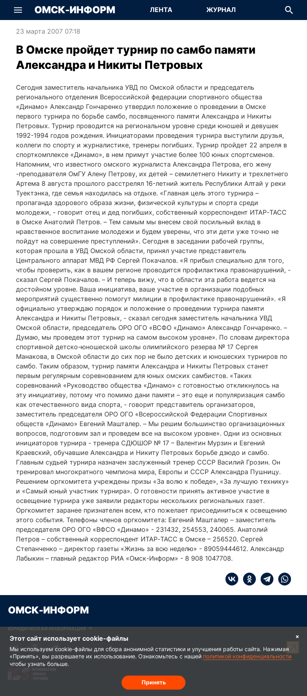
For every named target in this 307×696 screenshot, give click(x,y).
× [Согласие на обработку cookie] (297, 636)
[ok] (247, 579)
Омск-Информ (74, 10)
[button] (18, 10)
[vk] (231, 579)
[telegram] (264, 579)
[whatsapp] (282, 579)
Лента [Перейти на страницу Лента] (161, 10)
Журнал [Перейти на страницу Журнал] (221, 10)
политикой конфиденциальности (247, 656)
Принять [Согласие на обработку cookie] (154, 682)
